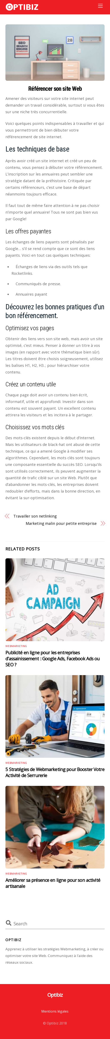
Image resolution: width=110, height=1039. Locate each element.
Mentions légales (54, 1011)
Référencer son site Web (55, 88)
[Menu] (100, 5)
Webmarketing (16, 646)
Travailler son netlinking (35, 516)
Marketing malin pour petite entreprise (61, 523)
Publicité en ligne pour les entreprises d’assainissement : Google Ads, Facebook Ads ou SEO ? (52, 659)
